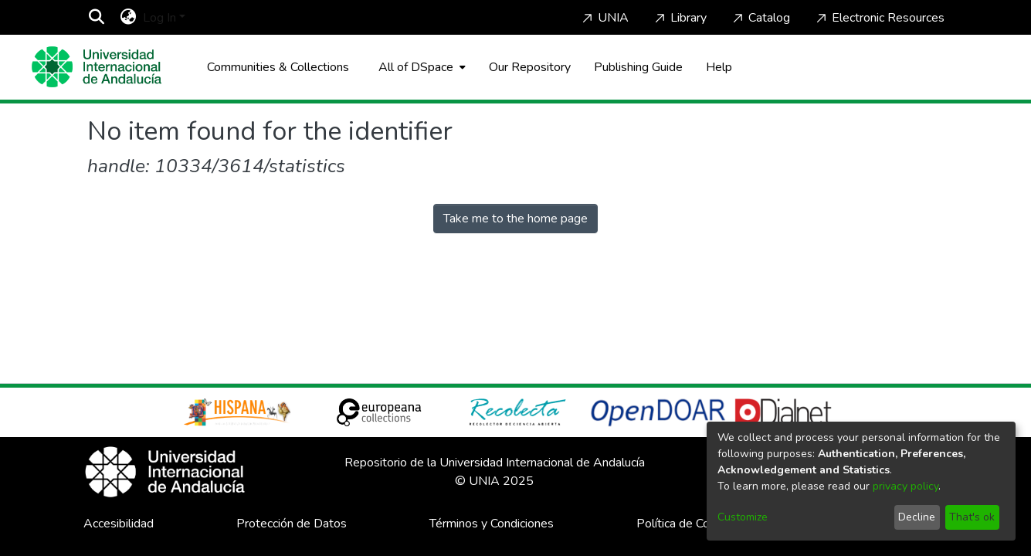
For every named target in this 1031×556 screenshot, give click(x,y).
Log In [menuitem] (159, 17)
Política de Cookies (687, 523)
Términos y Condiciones (491, 523)
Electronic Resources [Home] (879, 17)
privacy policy (905, 486)
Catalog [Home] (760, 17)
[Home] (96, 67)
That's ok (972, 517)
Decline (916, 517)
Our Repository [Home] (530, 67)
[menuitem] (128, 17)
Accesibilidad (118, 523)
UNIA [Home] (604, 17)
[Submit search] (97, 17)
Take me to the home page (515, 218)
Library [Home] (679, 17)
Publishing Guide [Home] (638, 67)
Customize (742, 517)
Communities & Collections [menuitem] (278, 67)
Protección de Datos (291, 523)
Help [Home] (719, 67)
